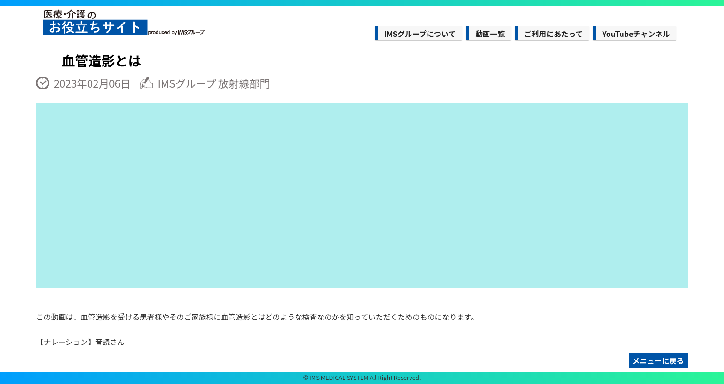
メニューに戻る (658, 360)
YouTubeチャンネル (636, 33)
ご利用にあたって (553, 33)
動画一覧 (490, 33)
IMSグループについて (420, 33)
